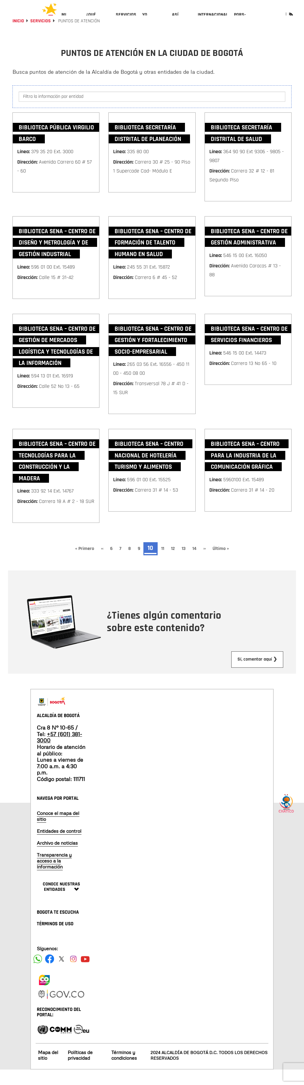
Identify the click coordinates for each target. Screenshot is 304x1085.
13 (185, 564)
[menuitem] (70, 19)
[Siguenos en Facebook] (37, 974)
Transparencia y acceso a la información (54, 876)
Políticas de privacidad (80, 1070)
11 (164, 564)
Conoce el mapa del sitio (58, 832)
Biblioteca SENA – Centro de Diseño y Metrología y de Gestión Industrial (57, 257)
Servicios (40, 36)
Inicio (18, 36)
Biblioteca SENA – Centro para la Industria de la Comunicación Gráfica (245, 470)
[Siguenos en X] (61, 974)
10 (152, 564)
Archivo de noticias (57, 858)
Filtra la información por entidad (53, 112)
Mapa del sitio (48, 1070)
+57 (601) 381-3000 (59, 752)
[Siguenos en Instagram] (73, 974)
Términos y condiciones (124, 1070)
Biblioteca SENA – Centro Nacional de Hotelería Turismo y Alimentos (149, 470)
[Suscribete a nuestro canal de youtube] (85, 974)
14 (196, 564)
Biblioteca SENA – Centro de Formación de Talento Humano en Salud (153, 257)
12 (174, 564)
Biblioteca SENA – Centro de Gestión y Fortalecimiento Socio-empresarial (153, 355)
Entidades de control (59, 846)
